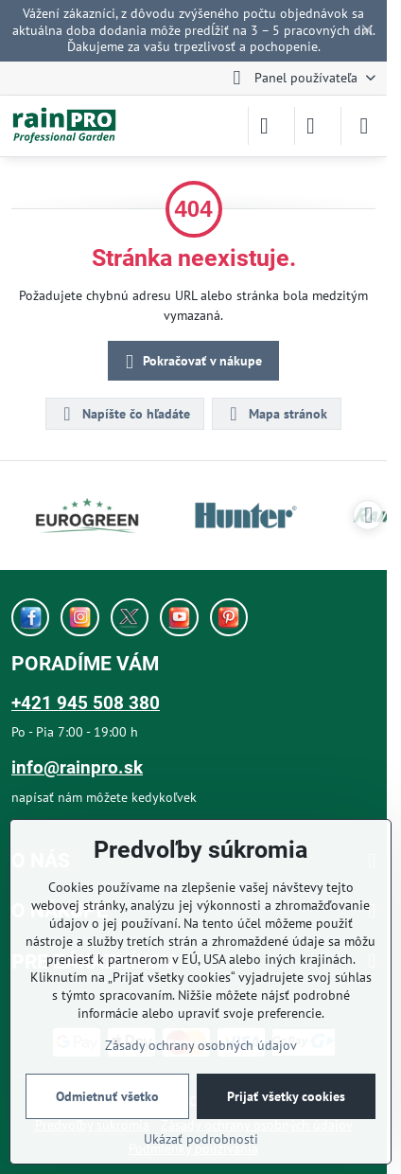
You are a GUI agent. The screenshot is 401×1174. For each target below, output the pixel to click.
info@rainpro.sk (77, 767)
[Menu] (364, 126)
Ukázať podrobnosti (201, 1138)
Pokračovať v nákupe (190, 362)
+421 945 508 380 (85, 703)
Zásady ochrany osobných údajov (201, 1045)
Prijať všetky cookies (286, 1096)
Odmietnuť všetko (107, 1096)
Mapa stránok (275, 413)
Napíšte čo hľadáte (124, 413)
